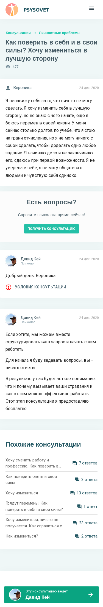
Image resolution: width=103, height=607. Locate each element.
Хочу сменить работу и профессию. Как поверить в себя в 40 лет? (32, 463)
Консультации (18, 33)
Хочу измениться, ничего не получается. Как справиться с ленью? (33, 523)
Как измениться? (21, 536)
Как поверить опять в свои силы (31, 479)
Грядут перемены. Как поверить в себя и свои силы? (34, 506)
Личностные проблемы (59, 33)
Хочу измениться (21, 493)
